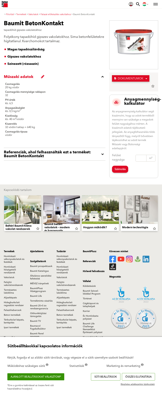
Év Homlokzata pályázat (90, 317)
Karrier (86, 311)
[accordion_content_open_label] (55, 154)
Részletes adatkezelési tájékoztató (138, 384)
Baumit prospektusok (41, 266)
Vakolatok (9, 277)
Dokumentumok (128, 78)
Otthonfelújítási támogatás (38, 315)
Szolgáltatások (38, 261)
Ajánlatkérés (37, 251)
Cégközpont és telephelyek (91, 305)
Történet (87, 299)
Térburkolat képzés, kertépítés (14, 321)
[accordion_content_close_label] (55, 76)
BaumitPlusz (89, 251)
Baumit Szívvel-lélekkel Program (91, 292)
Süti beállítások (105, 377)
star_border (153, 86)
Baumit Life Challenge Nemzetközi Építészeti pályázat (92, 328)
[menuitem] (130, 4)
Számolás (120, 169)
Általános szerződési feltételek (40, 277)
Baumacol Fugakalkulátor (38, 327)
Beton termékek (12, 315)
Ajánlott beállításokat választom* (36, 377)
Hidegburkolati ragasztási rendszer (14, 304)
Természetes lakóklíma (10, 291)
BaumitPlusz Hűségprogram (38, 289)
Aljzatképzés (10, 298)
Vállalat (87, 281)
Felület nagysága (118, 157)
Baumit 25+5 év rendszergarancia (39, 307)
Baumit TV (35, 321)
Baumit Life (36, 296)
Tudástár (61, 251)
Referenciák (89, 261)
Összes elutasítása (138, 377)
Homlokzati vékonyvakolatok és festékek (14, 259)
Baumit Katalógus (39, 271)
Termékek (9, 251)
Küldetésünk (89, 286)
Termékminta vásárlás (41, 301)
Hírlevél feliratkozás (94, 271)
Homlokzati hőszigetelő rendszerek (10, 270)
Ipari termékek (11, 327)
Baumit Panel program (37, 335)
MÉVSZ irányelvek (39, 284)
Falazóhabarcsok (12, 310)
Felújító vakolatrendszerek (13, 283)
